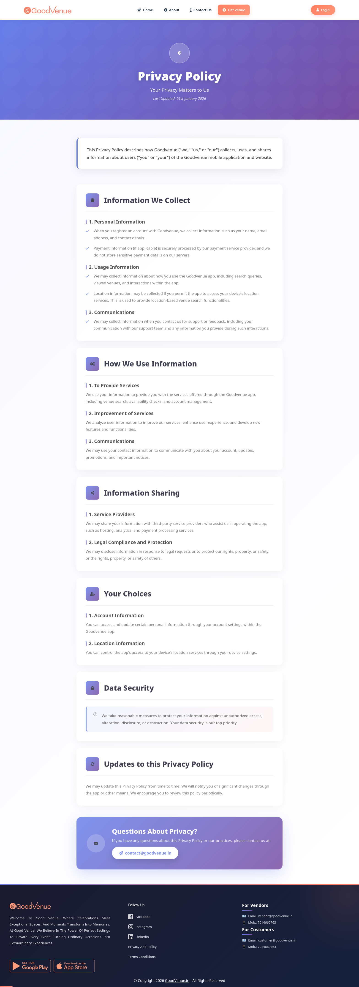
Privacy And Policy (142, 946)
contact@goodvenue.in (145, 864)
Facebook (139, 916)
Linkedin (138, 936)
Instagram (140, 926)
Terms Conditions (142, 957)
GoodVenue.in (177, 980)
